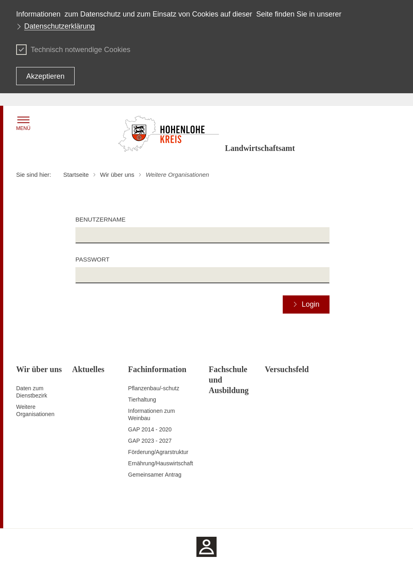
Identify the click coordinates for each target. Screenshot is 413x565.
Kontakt (187, 512)
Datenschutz (217, 512)
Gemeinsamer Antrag (154, 474)
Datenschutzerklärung (59, 26)
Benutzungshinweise (339, 512)
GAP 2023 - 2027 (150, 440)
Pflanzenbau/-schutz (153, 388)
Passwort (92, 259)
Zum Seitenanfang (39, 512)
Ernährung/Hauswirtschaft (160, 463)
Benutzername (100, 219)
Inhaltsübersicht (154, 512)
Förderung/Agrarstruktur (158, 452)
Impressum (383, 512)
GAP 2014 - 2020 (150, 429)
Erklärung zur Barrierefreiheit (273, 512)
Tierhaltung (142, 399)
